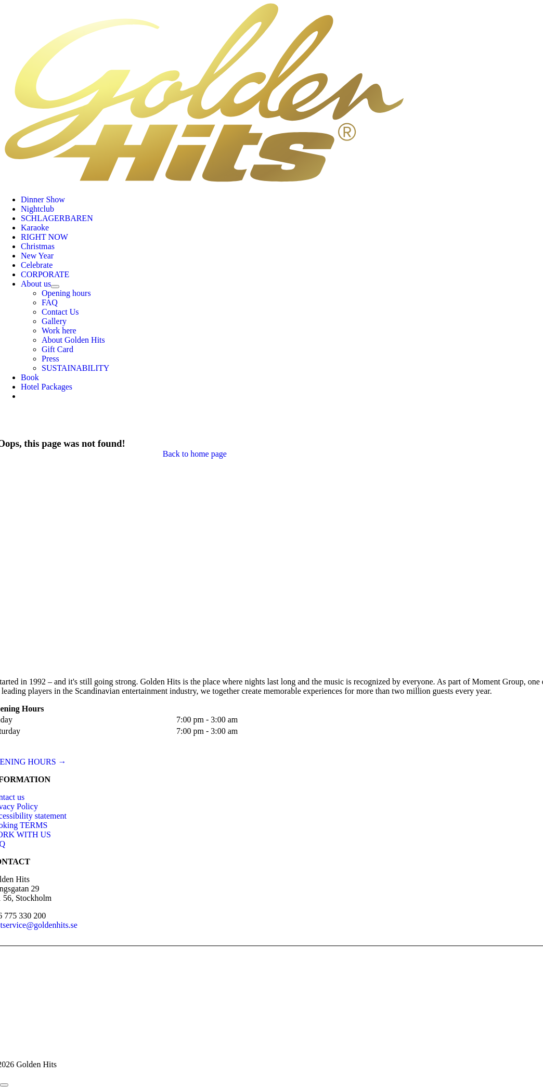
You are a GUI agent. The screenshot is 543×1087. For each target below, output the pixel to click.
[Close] (4, 1084)
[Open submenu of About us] (55, 286)
